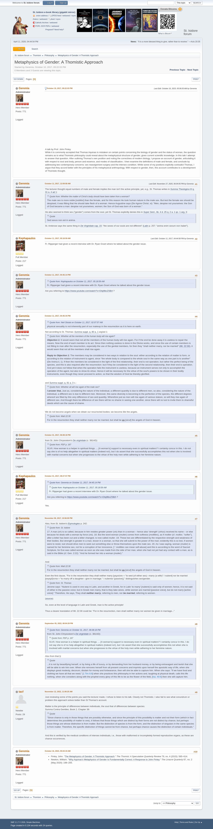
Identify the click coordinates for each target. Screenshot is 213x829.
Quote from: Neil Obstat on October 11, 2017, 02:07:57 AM (76, 322)
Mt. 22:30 (185, 346)
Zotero (35, 19)
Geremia (24, 88)
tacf (21, 691)
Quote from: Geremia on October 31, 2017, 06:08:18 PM (75, 630)
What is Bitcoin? (165, 34)
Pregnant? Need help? (54, 30)
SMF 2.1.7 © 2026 (18, 822)
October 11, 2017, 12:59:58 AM (58, 184)
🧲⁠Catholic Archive (40, 23)
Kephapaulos (27, 238)
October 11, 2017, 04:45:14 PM (58, 275)
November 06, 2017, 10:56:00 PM (58, 518)
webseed (66, 16)
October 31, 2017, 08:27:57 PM (58, 476)
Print (196, 79)
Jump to (156, 803)
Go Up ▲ (198, 822)
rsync (73, 16)
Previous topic (177, 70)
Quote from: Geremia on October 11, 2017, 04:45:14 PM (75, 482)
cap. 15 (91, 226)
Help (176, 822)
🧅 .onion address (40, 16)
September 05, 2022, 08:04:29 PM (59, 623)
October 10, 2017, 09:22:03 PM (60, 88)
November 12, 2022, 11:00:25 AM (58, 692)
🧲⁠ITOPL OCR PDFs (41, 26)
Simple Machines (33, 822)
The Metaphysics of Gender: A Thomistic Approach (89, 756)
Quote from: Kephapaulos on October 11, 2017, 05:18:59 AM (77, 281)
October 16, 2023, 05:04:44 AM (58, 751)
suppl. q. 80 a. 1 (86, 332)
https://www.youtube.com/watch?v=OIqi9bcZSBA (89, 291)
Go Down (18, 79)
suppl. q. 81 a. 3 (61, 383)
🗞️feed (52, 19)
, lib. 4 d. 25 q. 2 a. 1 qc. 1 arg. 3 (165, 212)
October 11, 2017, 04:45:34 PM (58, 316)
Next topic (193, 70)
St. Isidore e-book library (46, 12)
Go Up (17, 790)
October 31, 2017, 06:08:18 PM (58, 435)
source (49, 598)
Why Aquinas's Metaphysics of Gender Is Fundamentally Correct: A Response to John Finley (114, 759)
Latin (145, 226)
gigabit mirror (67, 12)
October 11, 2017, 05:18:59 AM (58, 238)
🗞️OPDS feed (55, 16)
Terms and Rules (186, 822)
